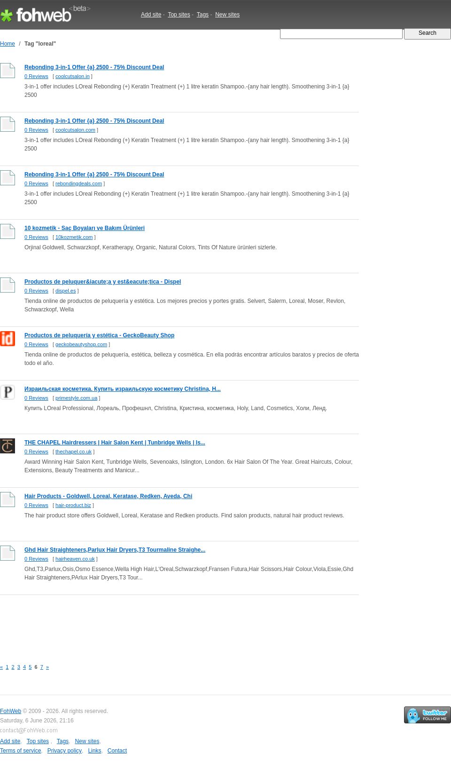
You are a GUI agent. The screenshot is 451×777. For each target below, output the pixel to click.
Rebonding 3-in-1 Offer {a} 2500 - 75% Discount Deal (94, 67)
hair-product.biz (73, 505)
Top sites (179, 14)
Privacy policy (64, 750)
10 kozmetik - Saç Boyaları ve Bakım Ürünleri (84, 228)
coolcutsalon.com (75, 130)
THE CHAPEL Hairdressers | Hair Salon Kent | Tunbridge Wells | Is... (114, 442)
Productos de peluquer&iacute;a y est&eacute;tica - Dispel (102, 281)
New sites (227, 14)
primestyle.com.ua (76, 398)
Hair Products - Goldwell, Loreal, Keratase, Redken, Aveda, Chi (108, 496)
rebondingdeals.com (78, 183)
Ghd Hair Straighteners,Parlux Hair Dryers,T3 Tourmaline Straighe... (114, 550)
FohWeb (10, 711)
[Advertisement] (171, 622)
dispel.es (65, 290)
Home (7, 43)
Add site (151, 14)
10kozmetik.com (74, 237)
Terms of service (20, 750)
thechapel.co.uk (73, 451)
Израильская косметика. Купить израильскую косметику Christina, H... (122, 389)
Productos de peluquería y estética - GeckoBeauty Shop (99, 335)
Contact (117, 750)
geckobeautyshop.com (81, 344)
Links (94, 750)
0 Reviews (36, 76)
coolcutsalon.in (72, 76)
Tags (203, 14)
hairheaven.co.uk (75, 559)
